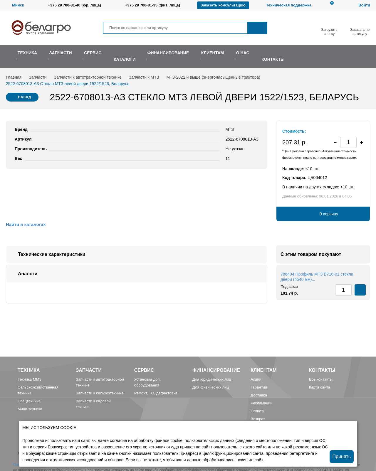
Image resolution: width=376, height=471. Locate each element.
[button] (361, 142)
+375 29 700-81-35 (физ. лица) (152, 5)
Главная (13, 77)
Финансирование (216, 370)
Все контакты (321, 379)
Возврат (258, 419)
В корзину (328, 214)
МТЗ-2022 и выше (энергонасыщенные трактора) (213, 77)
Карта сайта (319, 387)
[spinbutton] (348, 142)
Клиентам (263, 370)
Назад (24, 97)
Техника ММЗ (29, 379)
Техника (29, 370)
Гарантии (259, 387)
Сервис (144, 370)
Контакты (322, 370)
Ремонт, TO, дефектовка (155, 393)
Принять (342, 456)
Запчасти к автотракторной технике (87, 77)
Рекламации (261, 403)
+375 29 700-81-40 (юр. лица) (74, 5)
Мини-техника (30, 409)
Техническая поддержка (288, 5)
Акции (256, 379)
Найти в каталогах (26, 224)
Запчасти (37, 77)
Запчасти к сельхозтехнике (100, 393)
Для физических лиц (210, 387)
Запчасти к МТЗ (144, 77)
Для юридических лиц (211, 379)
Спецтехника (29, 401)
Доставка (259, 395)
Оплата (257, 411)
